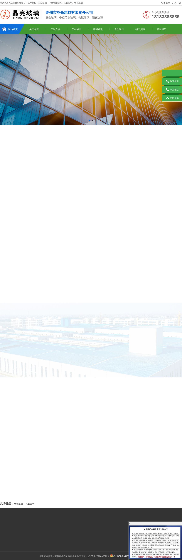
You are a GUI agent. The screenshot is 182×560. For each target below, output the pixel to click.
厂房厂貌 (176, 3)
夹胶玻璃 (30, 503)
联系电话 (172, 81)
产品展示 (76, 29)
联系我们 (161, 29)
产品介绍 (55, 29)
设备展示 (165, 3)
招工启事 (140, 29)
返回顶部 (172, 98)
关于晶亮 (34, 29)
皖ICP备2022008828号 (99, 556)
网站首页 (13, 29)
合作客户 (119, 29)
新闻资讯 (98, 29)
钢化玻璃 (18, 503)
